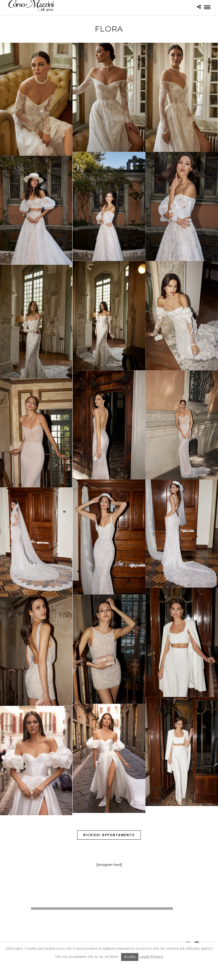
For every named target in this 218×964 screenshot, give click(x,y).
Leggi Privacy (151, 957)
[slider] (102, 908)
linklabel (200, 895)
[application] (109, 908)
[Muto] (189, 908)
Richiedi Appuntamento (109, 835)
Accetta (129, 957)
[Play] (14, 908)
